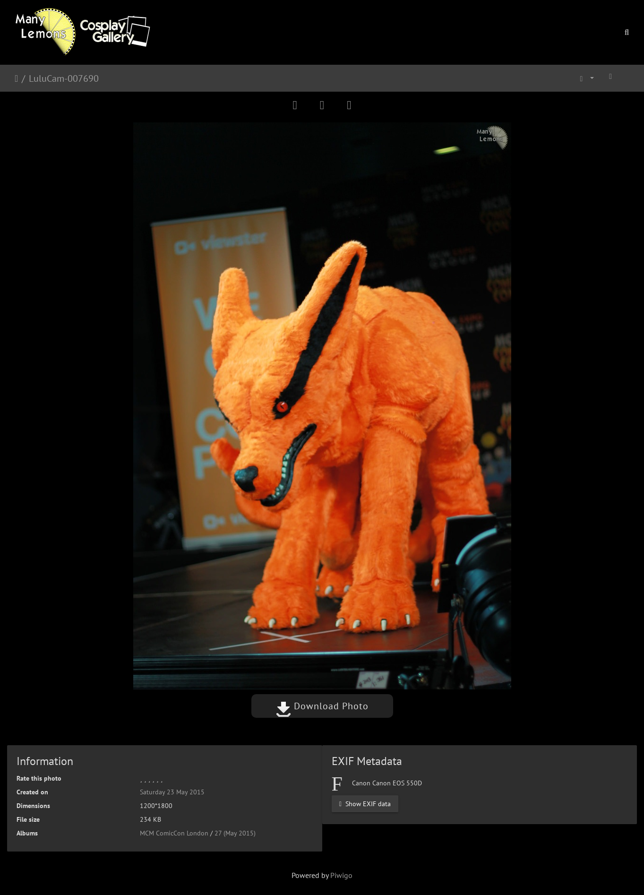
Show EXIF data (365, 803)
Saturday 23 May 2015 (172, 792)
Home (16, 78)
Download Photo (322, 706)
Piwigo (341, 875)
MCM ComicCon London (174, 833)
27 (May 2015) (235, 833)
